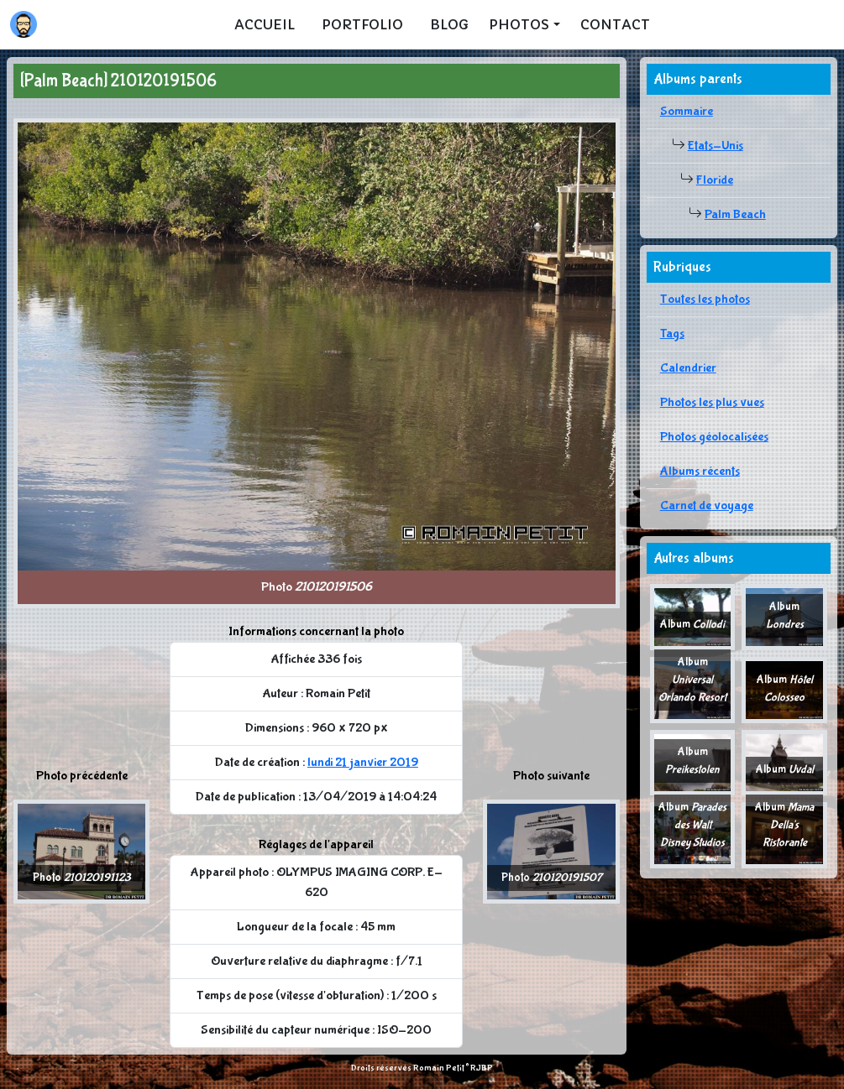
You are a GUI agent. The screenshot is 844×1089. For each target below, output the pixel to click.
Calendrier (688, 368)
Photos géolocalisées (714, 437)
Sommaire (686, 111)
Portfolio (362, 24)
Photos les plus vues (712, 402)
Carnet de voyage (706, 505)
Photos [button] (519, 24)
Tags (672, 333)
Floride (714, 180)
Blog (449, 24)
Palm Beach (735, 214)
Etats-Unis (715, 146)
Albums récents (700, 471)
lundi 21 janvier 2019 (362, 762)
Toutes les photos (705, 299)
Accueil (264, 24)
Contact (615, 24)
